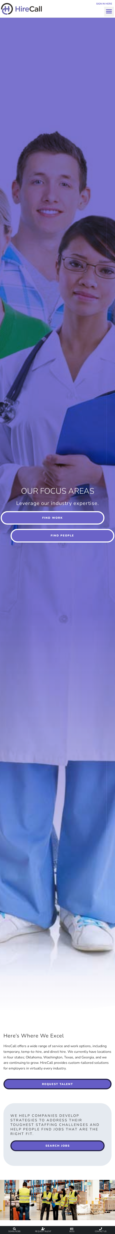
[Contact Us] (100, 1229)
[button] (109, 11)
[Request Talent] (43, 1229)
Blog (71, 1231)
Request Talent (43, 1231)
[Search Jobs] (14, 1229)
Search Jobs (14, 1231)
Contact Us (101, 1231)
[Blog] (71, 1229)
